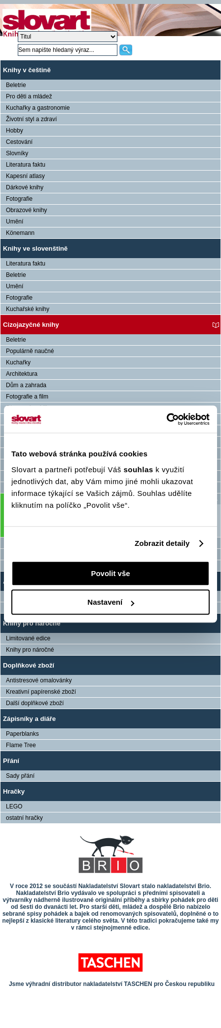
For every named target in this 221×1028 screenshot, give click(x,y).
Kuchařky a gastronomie (38, 107)
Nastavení (110, 602)
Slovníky (17, 153)
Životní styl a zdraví (31, 119)
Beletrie (16, 85)
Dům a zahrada (26, 385)
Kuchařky (18, 362)
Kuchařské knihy (27, 309)
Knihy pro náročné (32, 623)
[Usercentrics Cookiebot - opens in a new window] (166, 419)
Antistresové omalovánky (39, 680)
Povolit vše (110, 573)
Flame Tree (21, 745)
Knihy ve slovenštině (35, 248)
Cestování (19, 141)
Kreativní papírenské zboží (41, 691)
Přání (11, 760)
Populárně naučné (30, 351)
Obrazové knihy (26, 210)
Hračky (14, 791)
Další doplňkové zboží (35, 703)
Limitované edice (28, 638)
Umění (14, 221)
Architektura (21, 373)
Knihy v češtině (27, 70)
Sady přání (20, 775)
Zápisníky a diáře (29, 718)
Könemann (20, 232)
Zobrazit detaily (162, 543)
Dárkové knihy (24, 187)
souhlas (139, 469)
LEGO (14, 806)
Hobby (14, 130)
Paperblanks (22, 733)
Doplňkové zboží (28, 665)
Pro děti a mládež (29, 96)
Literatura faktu (25, 164)
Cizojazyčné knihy (31, 324)
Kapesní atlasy (25, 176)
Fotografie (19, 198)
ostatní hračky (24, 817)
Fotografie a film (27, 396)
